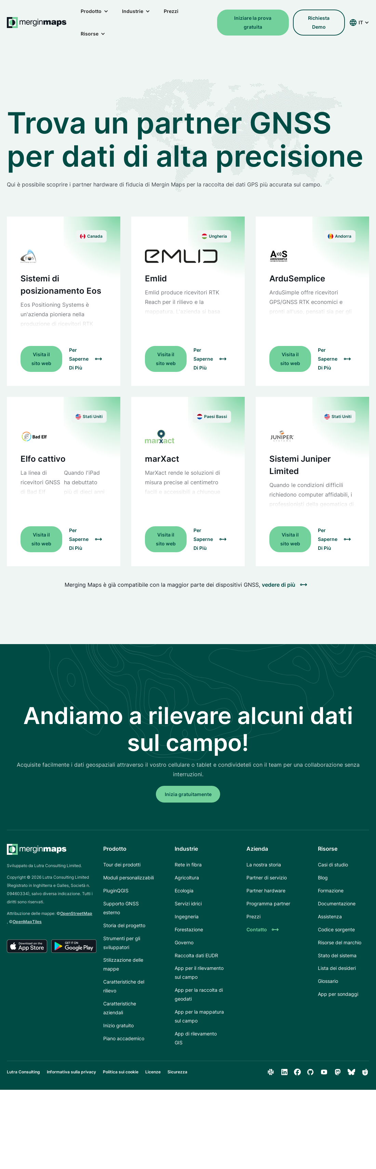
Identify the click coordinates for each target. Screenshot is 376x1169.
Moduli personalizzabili (128, 877)
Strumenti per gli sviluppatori (121, 942)
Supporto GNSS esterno (121, 908)
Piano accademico (123, 1038)
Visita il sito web (41, 358)
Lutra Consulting (23, 1071)
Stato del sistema (337, 955)
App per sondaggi (338, 994)
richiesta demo (319, 22)
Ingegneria (187, 916)
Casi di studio (333, 864)
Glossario (328, 981)
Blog (323, 877)
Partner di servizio (266, 877)
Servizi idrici (188, 903)
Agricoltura (187, 877)
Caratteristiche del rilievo (123, 986)
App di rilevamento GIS (196, 1038)
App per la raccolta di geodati (199, 994)
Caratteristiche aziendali (119, 1008)
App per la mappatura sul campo (199, 1016)
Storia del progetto (124, 925)
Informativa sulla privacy (71, 1071)
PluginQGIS (116, 890)
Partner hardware (265, 890)
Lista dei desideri (337, 968)
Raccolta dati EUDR (196, 955)
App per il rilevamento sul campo (199, 972)
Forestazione (189, 929)
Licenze (153, 1071)
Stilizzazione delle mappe (123, 964)
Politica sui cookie (120, 1071)
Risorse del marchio (339, 942)
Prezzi (171, 11)
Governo (184, 942)
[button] (94, 11)
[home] (37, 22)
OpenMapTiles (27, 921)
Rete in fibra (188, 864)
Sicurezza (177, 1071)
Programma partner (268, 903)
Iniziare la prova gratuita (252, 22)
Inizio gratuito (118, 1025)
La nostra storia (263, 864)
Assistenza (330, 916)
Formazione (331, 890)
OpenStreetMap (76, 913)
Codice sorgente (336, 929)
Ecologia (184, 890)
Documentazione (336, 903)
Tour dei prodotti (121, 864)
